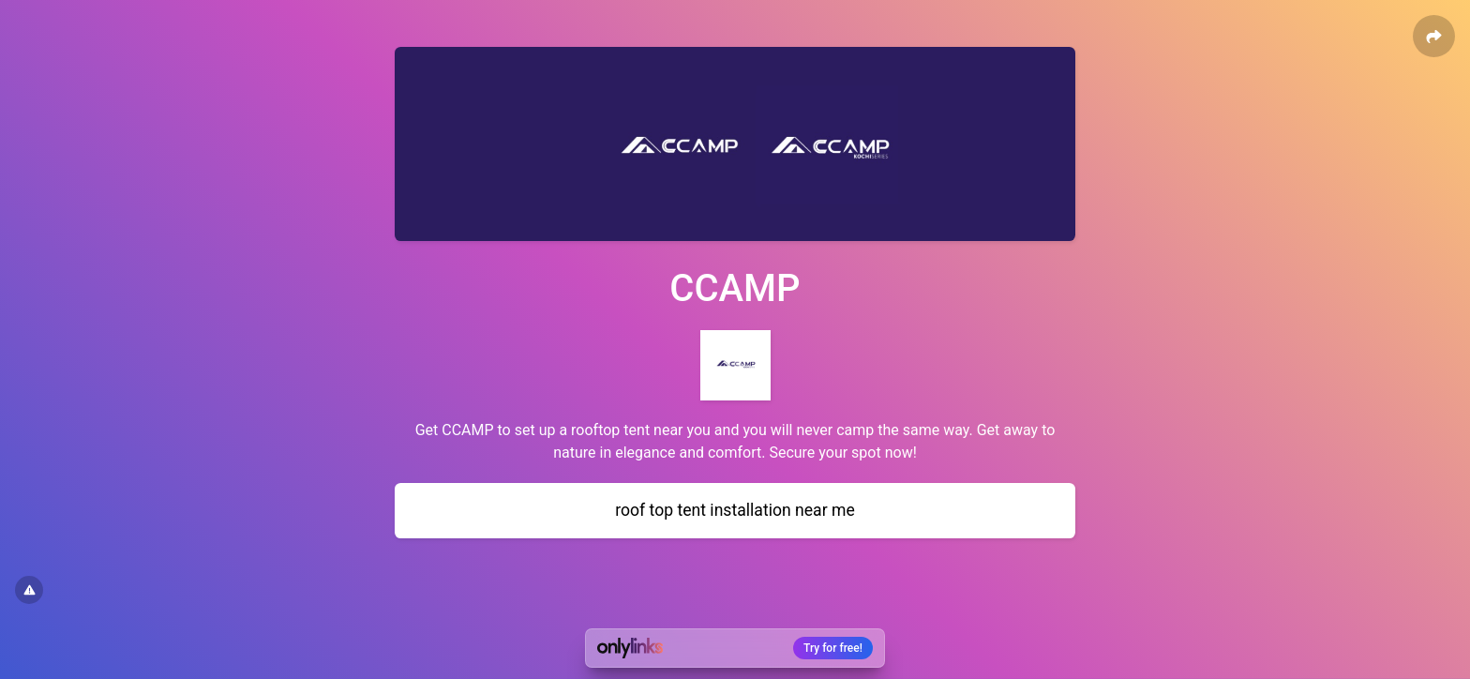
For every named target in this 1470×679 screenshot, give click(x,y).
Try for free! (832, 648)
